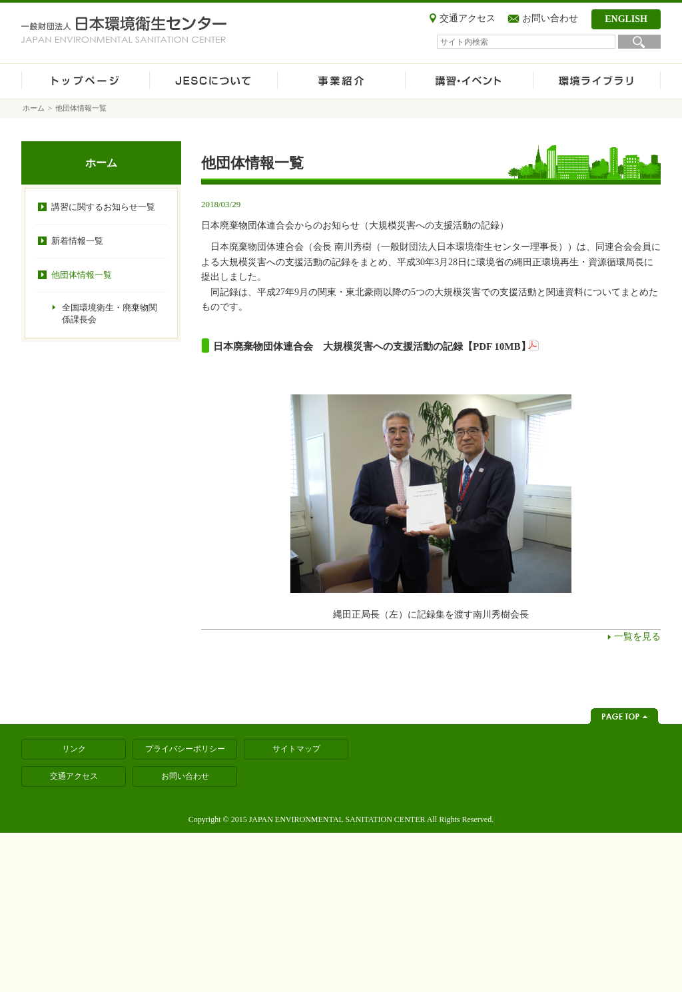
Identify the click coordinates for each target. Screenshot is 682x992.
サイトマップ (296, 748)
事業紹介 (341, 81)
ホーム (85, 81)
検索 (639, 42)
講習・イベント (469, 81)
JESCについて (213, 81)
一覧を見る (637, 637)
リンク (74, 748)
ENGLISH (626, 19)
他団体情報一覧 (81, 275)
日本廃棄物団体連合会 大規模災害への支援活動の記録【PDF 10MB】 (372, 346)
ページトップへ (624, 716)
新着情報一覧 (77, 241)
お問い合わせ (550, 18)
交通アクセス (468, 18)
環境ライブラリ (597, 81)
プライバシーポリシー (185, 748)
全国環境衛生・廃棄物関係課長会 (109, 313)
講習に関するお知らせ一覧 (103, 207)
